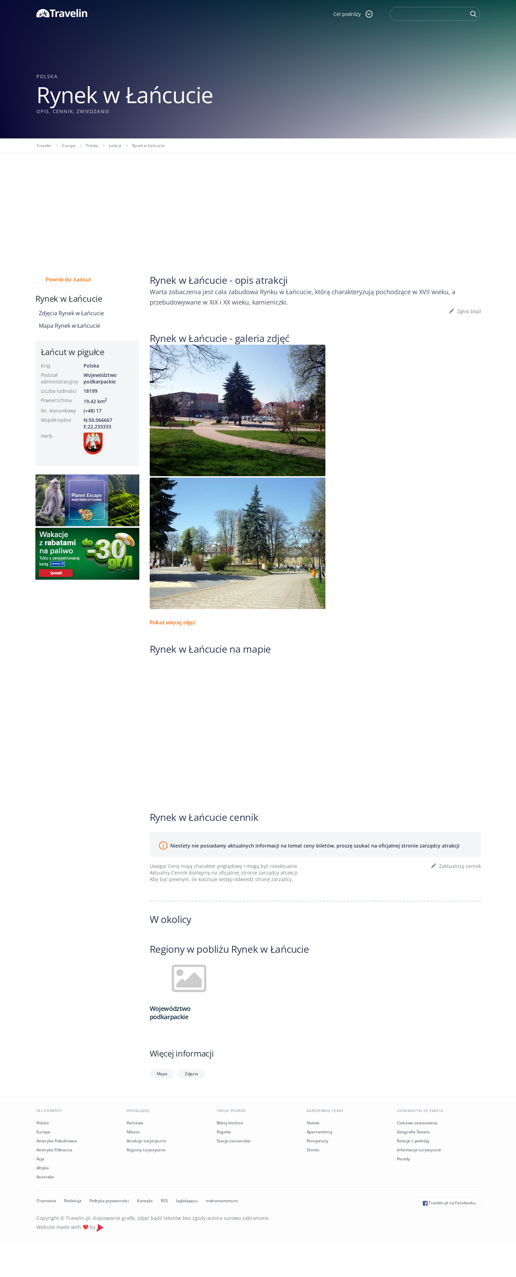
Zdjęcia (191, 1074)
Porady (403, 1159)
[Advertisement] (258, 204)
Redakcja (72, 1201)
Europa (69, 145)
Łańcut (115, 145)
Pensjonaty (317, 1141)
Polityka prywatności (109, 1201)
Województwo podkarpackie (100, 378)
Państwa (134, 1123)
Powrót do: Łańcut (68, 279)
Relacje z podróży (413, 1141)
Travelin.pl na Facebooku (449, 1203)
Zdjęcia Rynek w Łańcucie (71, 313)
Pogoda (224, 1132)
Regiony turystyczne (146, 1150)
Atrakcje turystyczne (146, 1141)
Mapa (162, 1074)
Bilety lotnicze (230, 1123)
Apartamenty (319, 1132)
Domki (313, 1150)
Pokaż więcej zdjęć (172, 622)
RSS (164, 1201)
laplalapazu (187, 1201)
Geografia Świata (413, 1132)
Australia (45, 1177)
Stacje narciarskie (234, 1141)
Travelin (43, 145)
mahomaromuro (222, 1201)
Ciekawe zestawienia (417, 1123)
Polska (92, 145)
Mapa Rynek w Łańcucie (69, 325)
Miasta (133, 1132)
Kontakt (145, 1201)
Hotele (313, 1123)
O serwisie (46, 1201)
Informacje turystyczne (419, 1150)
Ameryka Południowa (56, 1141)
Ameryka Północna (54, 1150)
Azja (40, 1159)
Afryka (42, 1168)
